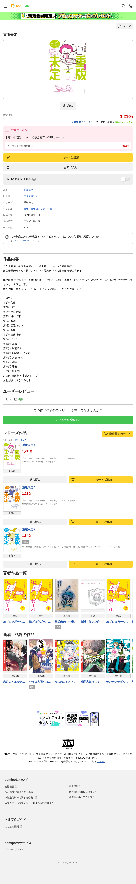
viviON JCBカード (82, 122)
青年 (26, 208)
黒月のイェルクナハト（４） (14, 682)
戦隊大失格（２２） (90, 682)
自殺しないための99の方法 (91, 622)
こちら (101, 761)
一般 (49, 208)
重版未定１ (29, 445)
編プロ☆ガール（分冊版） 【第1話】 (40, 622)
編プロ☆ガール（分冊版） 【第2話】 (118, 622)
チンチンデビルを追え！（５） (117, 682)
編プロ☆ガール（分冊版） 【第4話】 (15, 622)
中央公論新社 (31, 196)
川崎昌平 (28, 190)
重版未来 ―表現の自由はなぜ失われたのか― (66, 622)
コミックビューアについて (26, 240)
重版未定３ (29, 529)
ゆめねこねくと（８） (64, 682)
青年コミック (38, 208)
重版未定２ (29, 487)
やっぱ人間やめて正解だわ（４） (40, 682)
